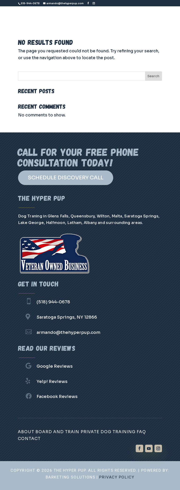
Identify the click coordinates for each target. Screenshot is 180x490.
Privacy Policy (116, 477)
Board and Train (57, 431)
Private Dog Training (108, 431)
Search (153, 76)
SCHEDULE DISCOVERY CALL (65, 177)
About (26, 431)
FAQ (141, 431)
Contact (29, 438)
